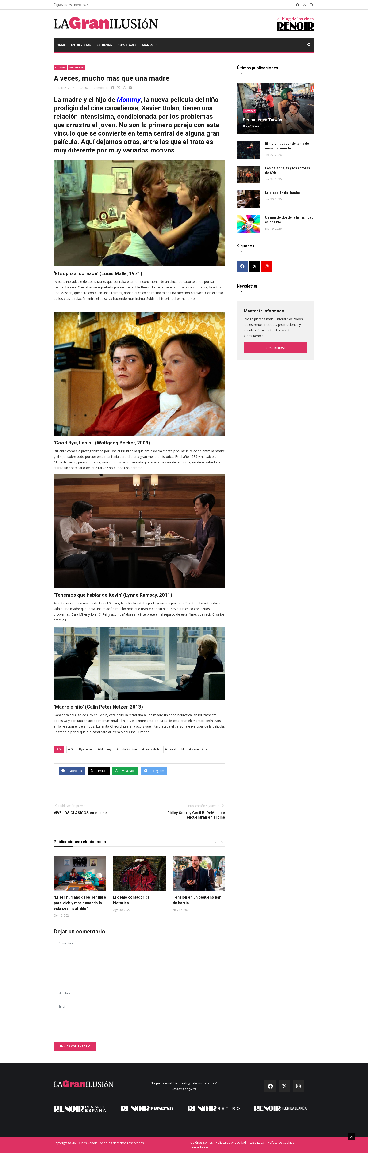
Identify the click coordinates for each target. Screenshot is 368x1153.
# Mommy (104, 749)
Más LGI (150, 44)
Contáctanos (199, 1147)
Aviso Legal (257, 1142)
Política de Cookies (281, 1142)
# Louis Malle (151, 749)
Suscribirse (275, 347)
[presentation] (89, 1024)
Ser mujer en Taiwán (262, 119)
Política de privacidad (231, 1142)
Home (61, 44)
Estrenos (104, 44)
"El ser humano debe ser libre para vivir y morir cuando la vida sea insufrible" (80, 903)
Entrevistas (81, 44)
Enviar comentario (75, 1046)
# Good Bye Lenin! (80, 749)
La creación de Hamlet (282, 193)
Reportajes (127, 44)
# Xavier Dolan (199, 749)
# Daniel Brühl (174, 749)
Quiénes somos (201, 1142)
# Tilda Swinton (127, 749)
